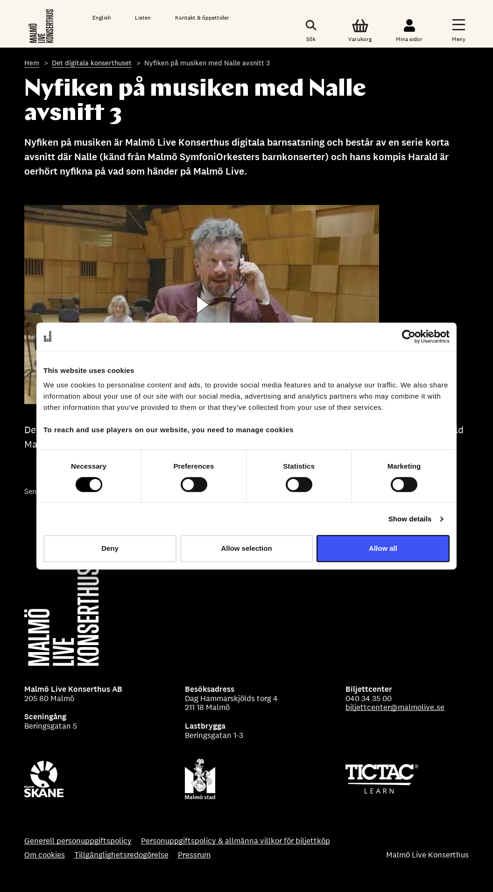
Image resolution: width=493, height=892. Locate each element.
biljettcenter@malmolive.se (394, 707)
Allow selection (246, 548)
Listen (143, 17)
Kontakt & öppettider (202, 17)
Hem (31, 62)
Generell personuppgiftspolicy (78, 841)
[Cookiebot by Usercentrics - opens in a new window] (409, 337)
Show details (410, 519)
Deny (110, 548)
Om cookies (44, 855)
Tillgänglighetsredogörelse (121, 855)
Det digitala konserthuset (92, 62)
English (101, 17)
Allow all (383, 548)
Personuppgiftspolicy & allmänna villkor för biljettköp (235, 841)
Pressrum (194, 855)
